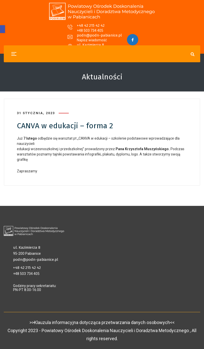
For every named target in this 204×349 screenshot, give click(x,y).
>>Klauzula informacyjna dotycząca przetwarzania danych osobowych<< (102, 322)
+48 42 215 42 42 (47, 28)
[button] (2, 29)
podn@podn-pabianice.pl (99, 28)
